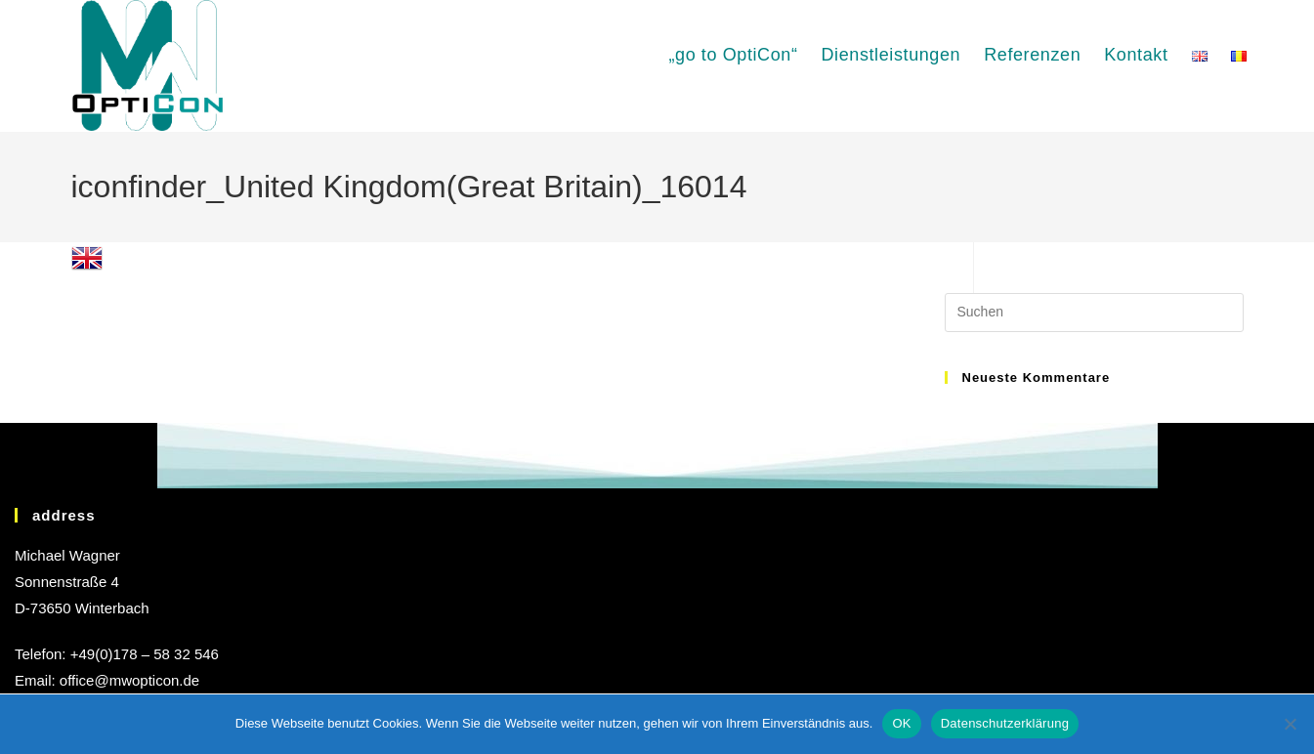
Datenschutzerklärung (1005, 723)
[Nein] (1289, 723)
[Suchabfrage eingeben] (1094, 312)
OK (901, 723)
